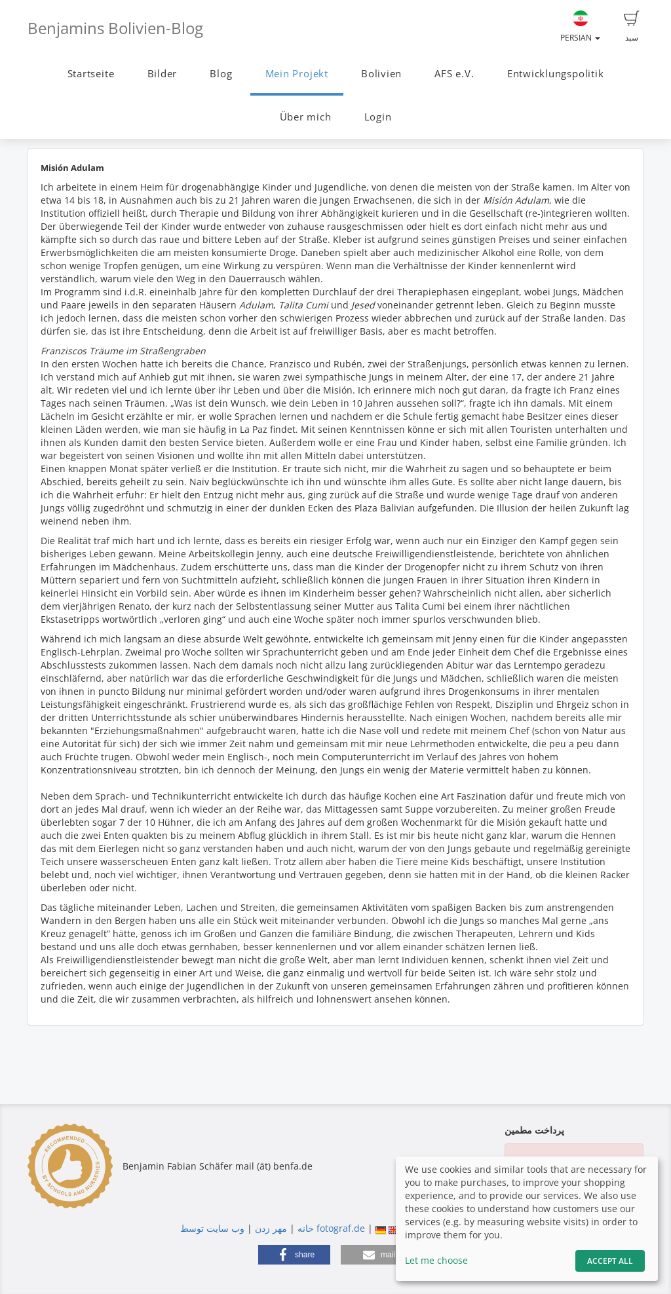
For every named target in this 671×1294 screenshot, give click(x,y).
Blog (221, 74)
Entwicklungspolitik (555, 74)
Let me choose (436, 1260)
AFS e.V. (454, 74)
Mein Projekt (296, 74)
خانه (305, 1228)
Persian (580, 26)
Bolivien (381, 74)
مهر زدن (271, 1228)
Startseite (91, 74)
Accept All (610, 1260)
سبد (632, 26)
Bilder (162, 74)
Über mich (306, 117)
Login (378, 117)
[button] (294, 1255)
